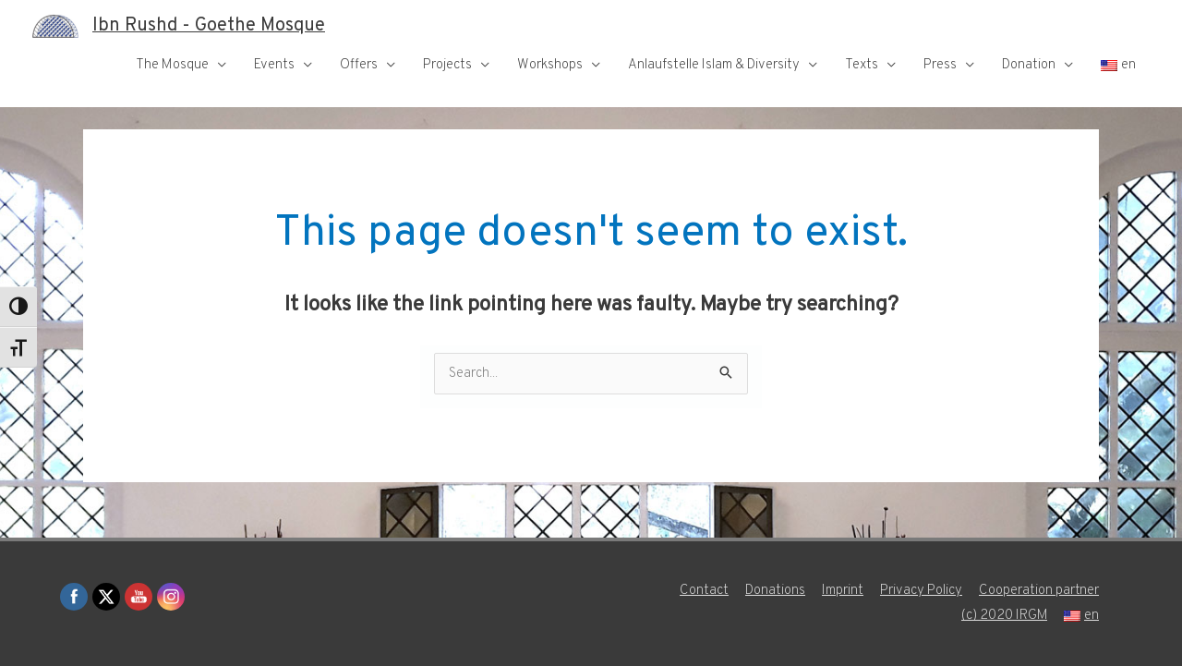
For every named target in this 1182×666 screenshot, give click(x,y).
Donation (1028, 65)
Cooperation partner (1039, 590)
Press (940, 65)
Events (274, 65)
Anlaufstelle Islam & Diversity (714, 65)
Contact (704, 590)
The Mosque (172, 65)
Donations (775, 590)
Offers (359, 65)
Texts (861, 65)
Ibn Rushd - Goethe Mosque (208, 26)
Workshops (550, 65)
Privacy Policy (921, 590)
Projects (447, 65)
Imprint (842, 590)
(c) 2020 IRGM (1003, 615)
